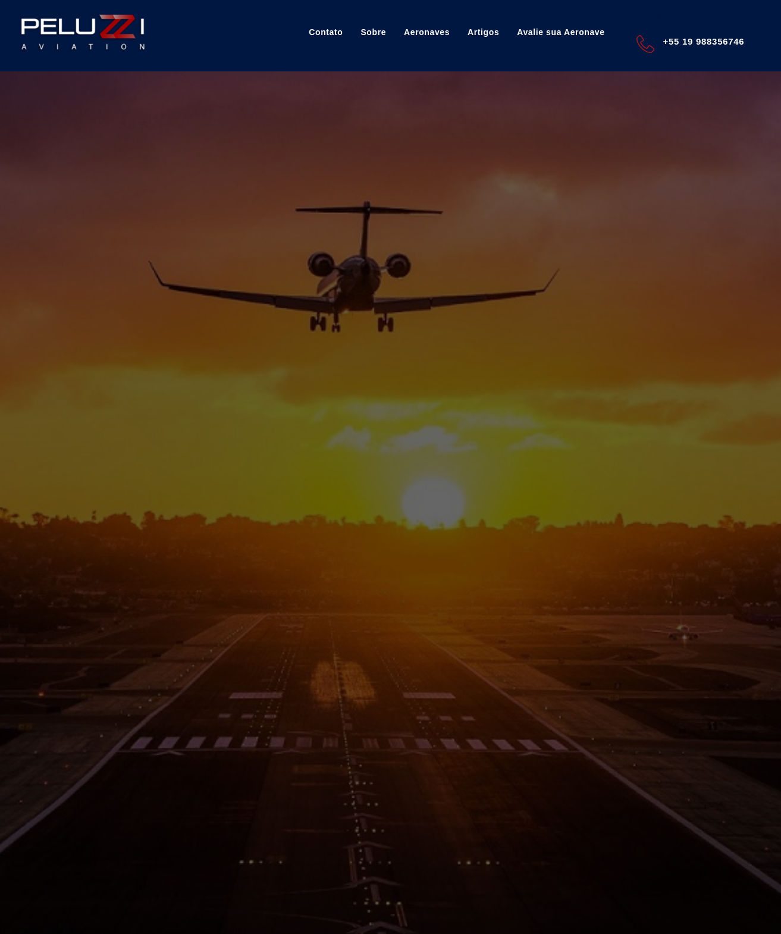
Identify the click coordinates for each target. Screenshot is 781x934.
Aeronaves (427, 32)
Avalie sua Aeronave (560, 32)
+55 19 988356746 (704, 41)
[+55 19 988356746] (645, 44)
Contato (326, 32)
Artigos (483, 32)
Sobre (373, 32)
